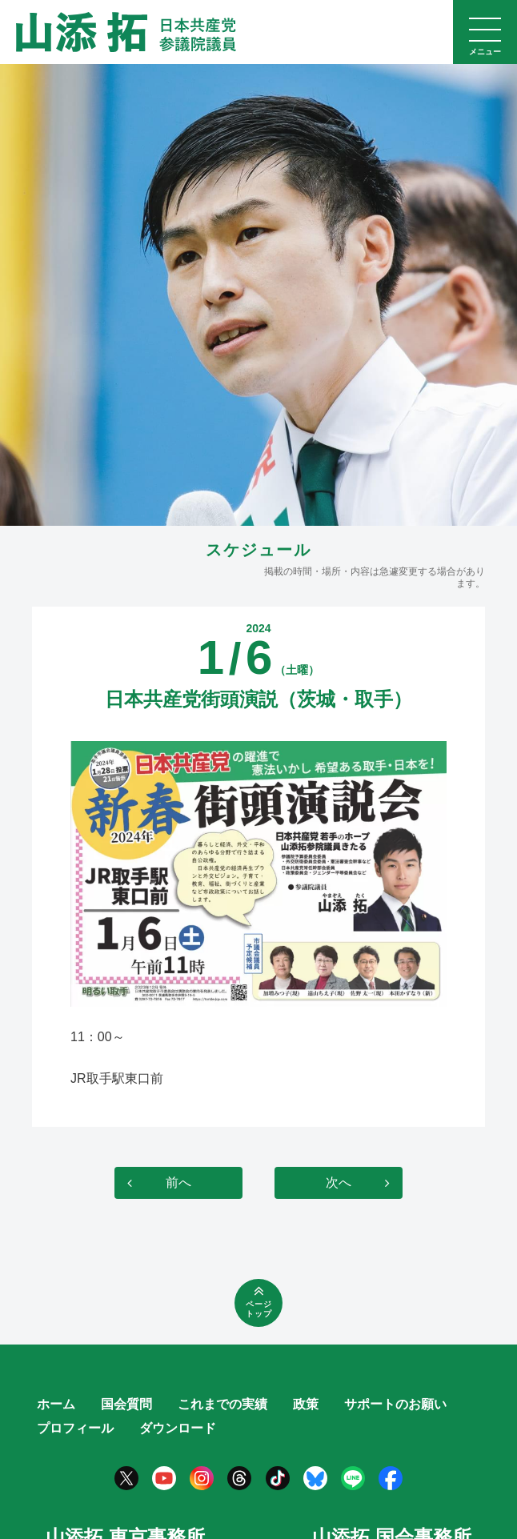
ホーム (56, 1404)
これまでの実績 (222, 1404)
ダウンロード (177, 1428)
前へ (178, 1182)
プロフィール (75, 1428)
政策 (306, 1404)
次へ (338, 1182)
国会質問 (126, 1404)
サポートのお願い (395, 1404)
